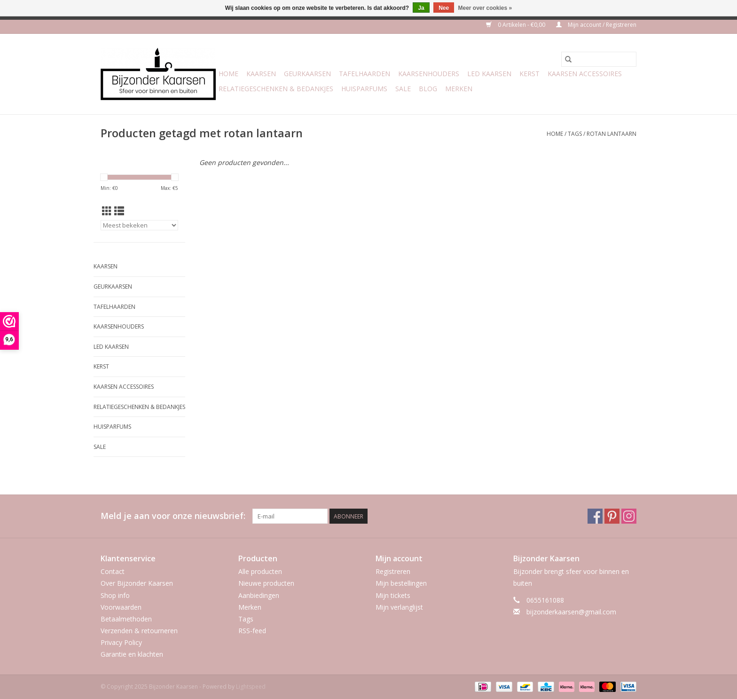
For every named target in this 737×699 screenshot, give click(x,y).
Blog (428, 88)
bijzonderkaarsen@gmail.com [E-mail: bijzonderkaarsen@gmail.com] (571, 611)
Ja (421, 8)
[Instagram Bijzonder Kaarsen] (628, 516)
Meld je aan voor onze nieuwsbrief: (173, 516)
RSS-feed (252, 630)
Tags (575, 134)
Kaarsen (261, 73)
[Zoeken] (598, 59)
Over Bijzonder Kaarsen (137, 583)
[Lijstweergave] (119, 211)
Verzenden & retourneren (139, 630)
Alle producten (260, 571)
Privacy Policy (121, 642)
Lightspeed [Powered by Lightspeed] (251, 687)
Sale (403, 88)
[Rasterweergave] (107, 211)
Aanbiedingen (258, 595)
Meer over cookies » (485, 8)
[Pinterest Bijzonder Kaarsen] (611, 516)
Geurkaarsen (307, 73)
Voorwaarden (121, 607)
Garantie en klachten (132, 654)
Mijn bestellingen (401, 583)
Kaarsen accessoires (585, 73)
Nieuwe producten (266, 583)
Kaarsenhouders (428, 73)
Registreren (393, 571)
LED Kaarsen (489, 73)
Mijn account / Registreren (596, 25)
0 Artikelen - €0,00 (516, 25)
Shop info (115, 595)
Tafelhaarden (364, 73)
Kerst (529, 73)
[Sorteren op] (139, 225)
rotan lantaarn (611, 134)
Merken (458, 88)
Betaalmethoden (126, 618)
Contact (113, 571)
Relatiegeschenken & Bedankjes (276, 88)
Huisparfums (364, 88)
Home (228, 73)
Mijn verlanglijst (399, 607)
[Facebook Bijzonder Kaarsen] (595, 516)
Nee (444, 8)
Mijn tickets (393, 595)
